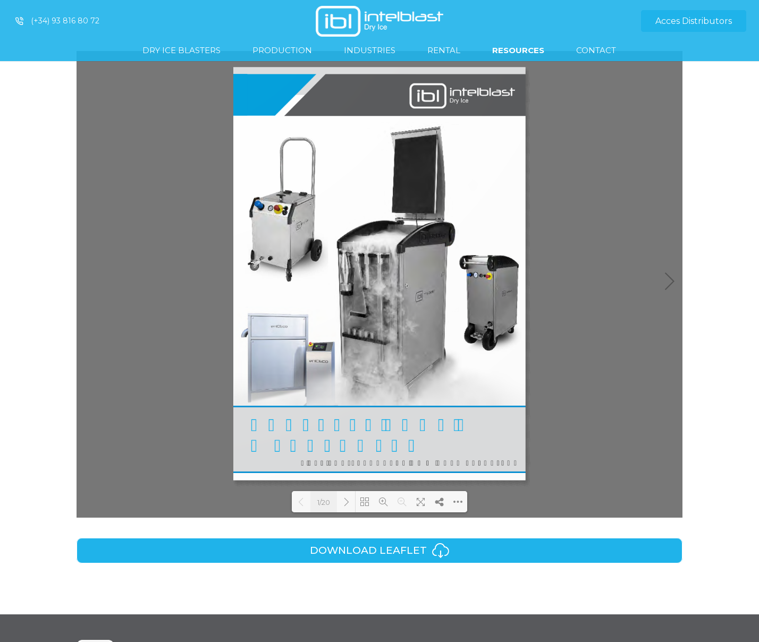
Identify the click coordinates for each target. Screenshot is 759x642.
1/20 (323, 502)
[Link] (379, 21)
